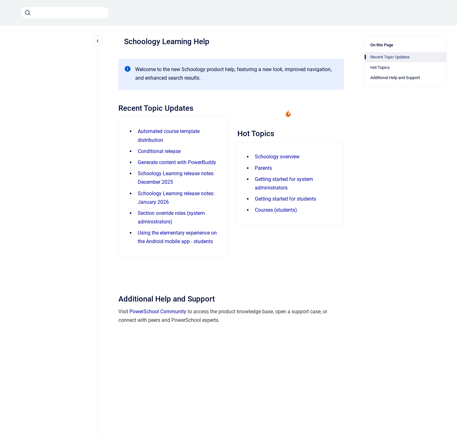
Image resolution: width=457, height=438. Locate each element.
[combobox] (65, 13)
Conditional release (159, 151)
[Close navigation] (98, 41)
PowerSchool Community (157, 312)
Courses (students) (276, 210)
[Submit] (28, 13)
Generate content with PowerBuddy (177, 162)
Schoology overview (277, 157)
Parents (263, 168)
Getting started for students (285, 199)
